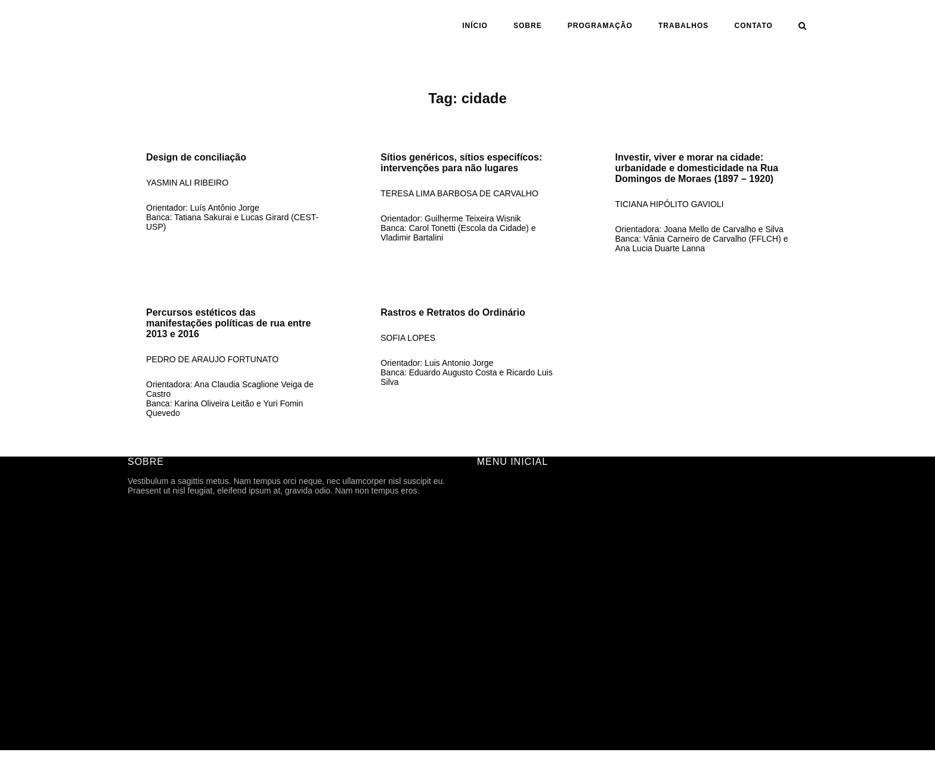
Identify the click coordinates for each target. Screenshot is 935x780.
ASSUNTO (497, 635)
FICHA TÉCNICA (508, 518)
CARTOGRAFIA (507, 651)
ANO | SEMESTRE (512, 601)
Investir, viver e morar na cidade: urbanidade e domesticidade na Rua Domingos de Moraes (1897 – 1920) (697, 168)
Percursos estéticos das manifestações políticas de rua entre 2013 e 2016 (228, 323)
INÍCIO (475, 25)
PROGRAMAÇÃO (600, 25)
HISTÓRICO (500, 534)
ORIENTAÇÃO (504, 618)
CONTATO (754, 25)
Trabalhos (683, 25)
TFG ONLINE (502, 668)
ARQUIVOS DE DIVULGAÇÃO (534, 568)
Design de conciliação (196, 157)
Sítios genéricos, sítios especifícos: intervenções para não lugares (461, 162)
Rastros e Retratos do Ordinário (452, 312)
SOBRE (527, 25)
